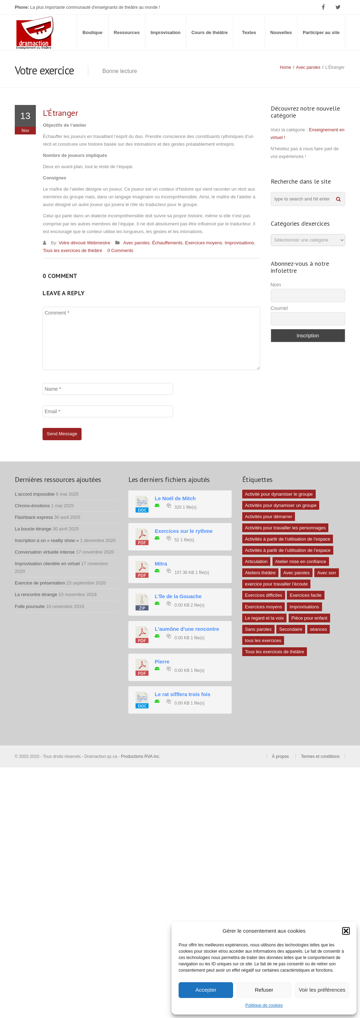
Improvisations (239, 242)
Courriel (279, 308)
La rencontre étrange (36, 594)
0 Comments (120, 250)
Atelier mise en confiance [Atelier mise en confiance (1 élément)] (300, 561)
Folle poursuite (30, 606)
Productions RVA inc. (141, 756)
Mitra (161, 564)
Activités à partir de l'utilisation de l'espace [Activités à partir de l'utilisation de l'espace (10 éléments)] (287, 539)
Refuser (264, 990)
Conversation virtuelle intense (45, 552)
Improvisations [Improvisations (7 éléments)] (304, 606)
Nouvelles (281, 32)
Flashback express (34, 517)
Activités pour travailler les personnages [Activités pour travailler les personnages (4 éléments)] (285, 527)
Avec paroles (308, 67)
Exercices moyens (203, 242)
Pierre (162, 662)
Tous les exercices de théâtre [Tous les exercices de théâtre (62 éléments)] (274, 651)
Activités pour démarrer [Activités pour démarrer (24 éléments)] (268, 516)
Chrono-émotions (32, 505)
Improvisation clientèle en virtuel (47, 563)
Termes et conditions (320, 756)
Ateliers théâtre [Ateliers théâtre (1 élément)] (260, 572)
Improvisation (165, 32)
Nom (276, 284)
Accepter (205, 990)
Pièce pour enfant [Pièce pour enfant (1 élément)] (309, 618)
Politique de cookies (264, 1005)
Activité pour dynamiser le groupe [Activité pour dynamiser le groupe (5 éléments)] (279, 494)
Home (285, 67)
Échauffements (167, 242)
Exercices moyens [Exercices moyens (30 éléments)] (263, 606)
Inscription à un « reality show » (47, 540)
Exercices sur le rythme (184, 531)
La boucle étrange (33, 528)
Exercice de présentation (40, 583)
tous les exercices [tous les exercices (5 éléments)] (263, 640)
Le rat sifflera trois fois (182, 694)
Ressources (127, 32)
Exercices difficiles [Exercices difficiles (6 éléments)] (263, 595)
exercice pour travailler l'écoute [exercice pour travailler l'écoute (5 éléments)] (276, 584)
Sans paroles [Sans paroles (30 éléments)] (258, 629)
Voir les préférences (322, 990)
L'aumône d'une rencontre (187, 629)
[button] (345, 930)
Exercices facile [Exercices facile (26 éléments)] (305, 595)
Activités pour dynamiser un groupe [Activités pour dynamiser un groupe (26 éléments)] (281, 505)
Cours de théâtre (209, 32)
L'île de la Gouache (178, 596)
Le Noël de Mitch (175, 498)
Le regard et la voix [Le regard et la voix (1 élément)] (264, 618)
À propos (280, 756)
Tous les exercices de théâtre (72, 250)
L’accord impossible (34, 494)
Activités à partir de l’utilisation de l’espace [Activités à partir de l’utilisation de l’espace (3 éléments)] (288, 550)
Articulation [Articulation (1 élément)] (256, 561)
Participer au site (321, 32)
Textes (249, 32)
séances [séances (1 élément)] (318, 629)
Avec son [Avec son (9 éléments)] (326, 572)
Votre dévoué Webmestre (84, 242)
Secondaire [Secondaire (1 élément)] (290, 629)
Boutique (92, 32)
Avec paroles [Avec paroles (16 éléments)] (296, 572)
